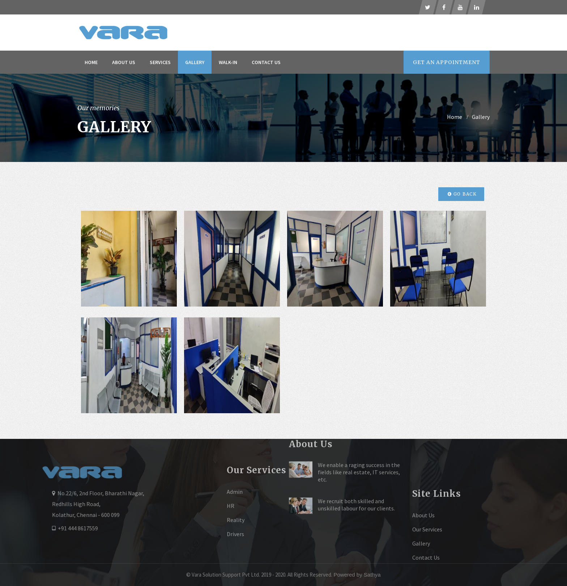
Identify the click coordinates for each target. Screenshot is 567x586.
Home (91, 63)
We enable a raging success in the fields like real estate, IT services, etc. (359, 446)
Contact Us (266, 63)
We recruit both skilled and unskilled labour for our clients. (356, 478)
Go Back (462, 194)
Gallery (194, 63)
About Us (123, 63)
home (454, 116)
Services (160, 63)
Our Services (427, 552)
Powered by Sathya (356, 575)
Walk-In (228, 63)
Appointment (446, 63)
